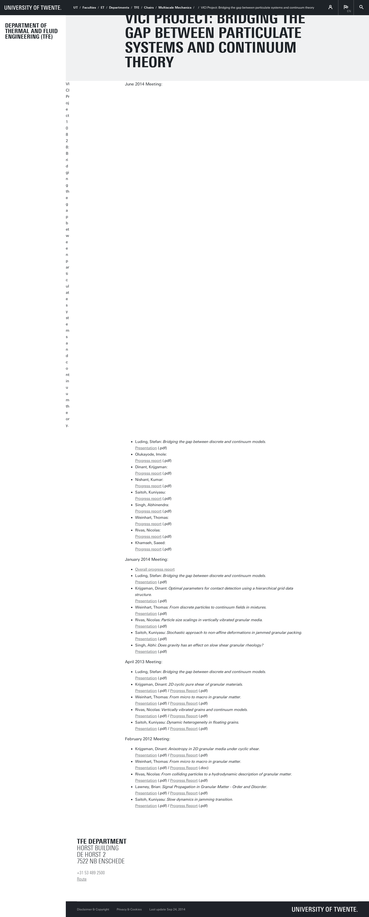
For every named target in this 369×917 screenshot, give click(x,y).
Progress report (148, 460)
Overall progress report (155, 569)
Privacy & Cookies (129, 909)
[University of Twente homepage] (33, 7)
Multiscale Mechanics (174, 7)
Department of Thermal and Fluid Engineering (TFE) (31, 31)
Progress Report (184, 690)
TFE (136, 7)
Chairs (149, 7)
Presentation (146, 448)
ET (102, 7)
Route (82, 879)
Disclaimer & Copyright (93, 909)
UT (75, 7)
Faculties (89, 7)
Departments (119, 7)
